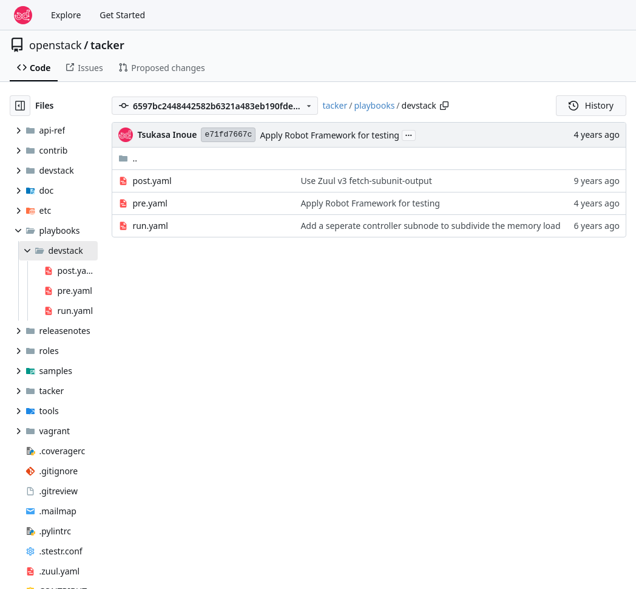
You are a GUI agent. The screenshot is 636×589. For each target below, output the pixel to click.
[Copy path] (444, 105)
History (591, 105)
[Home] (23, 15)
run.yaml (150, 225)
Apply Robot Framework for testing (329, 135)
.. (127, 158)
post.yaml (151, 180)
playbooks (374, 105)
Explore (66, 15)
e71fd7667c (228, 134)
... (409, 134)
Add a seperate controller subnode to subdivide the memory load (430, 225)
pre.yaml (149, 203)
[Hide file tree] (20, 105)
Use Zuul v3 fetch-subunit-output (365, 180)
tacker (107, 45)
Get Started (122, 15)
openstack (55, 45)
